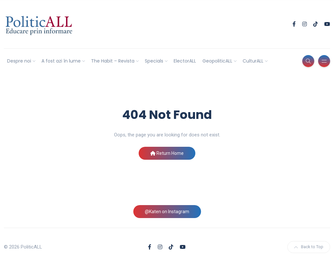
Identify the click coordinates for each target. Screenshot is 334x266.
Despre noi (19, 61)
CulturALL (253, 61)
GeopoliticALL (217, 61)
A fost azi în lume (61, 61)
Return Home (167, 153)
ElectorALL (185, 61)
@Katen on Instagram (167, 211)
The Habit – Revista (112, 61)
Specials (154, 61)
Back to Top (308, 246)
